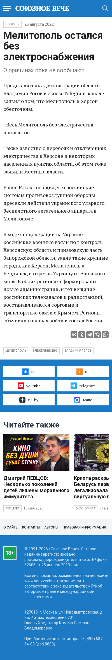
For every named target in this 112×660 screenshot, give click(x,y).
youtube (29, 385)
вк (29, 371)
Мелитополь (15, 350)
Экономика (85, 508)
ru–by (28, 400)
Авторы (51, 527)
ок (83, 371)
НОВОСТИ (12, 24)
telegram (83, 385)
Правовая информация (84, 527)
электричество (45, 350)
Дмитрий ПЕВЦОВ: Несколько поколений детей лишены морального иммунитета (36, 487)
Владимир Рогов (78, 350)
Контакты (31, 527)
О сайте (10, 527)
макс (83, 400)
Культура (12, 508)
